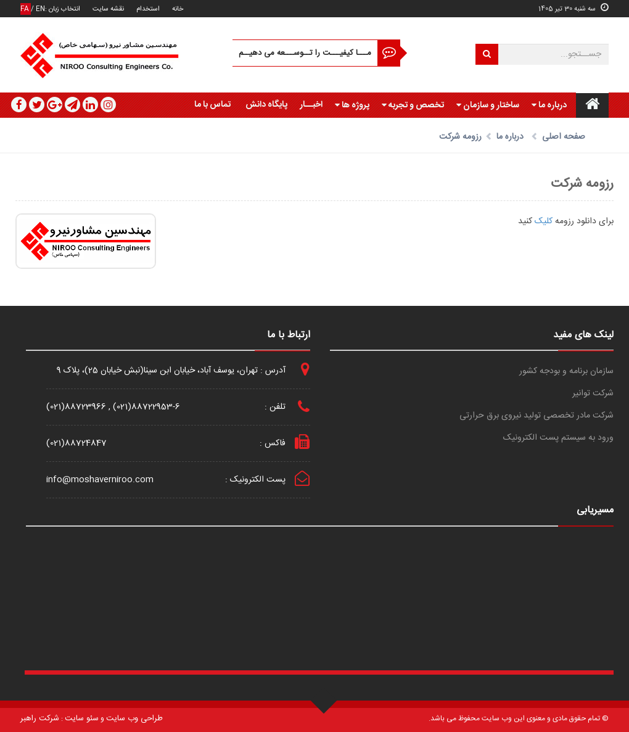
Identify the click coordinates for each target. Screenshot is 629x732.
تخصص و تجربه (413, 105)
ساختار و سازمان (487, 105)
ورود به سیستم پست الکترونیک (558, 438)
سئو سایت (82, 718)
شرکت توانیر (593, 393)
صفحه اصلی (563, 137)
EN (40, 9)
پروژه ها (352, 105)
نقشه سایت (108, 9)
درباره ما (549, 105)
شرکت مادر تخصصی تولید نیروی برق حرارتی (536, 416)
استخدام (148, 9)
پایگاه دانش (266, 104)
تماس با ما (212, 104)
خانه (177, 9)
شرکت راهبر (39, 718)
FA (25, 9)
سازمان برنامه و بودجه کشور (566, 371)
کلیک (542, 221)
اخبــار (311, 104)
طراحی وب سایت (134, 718)
